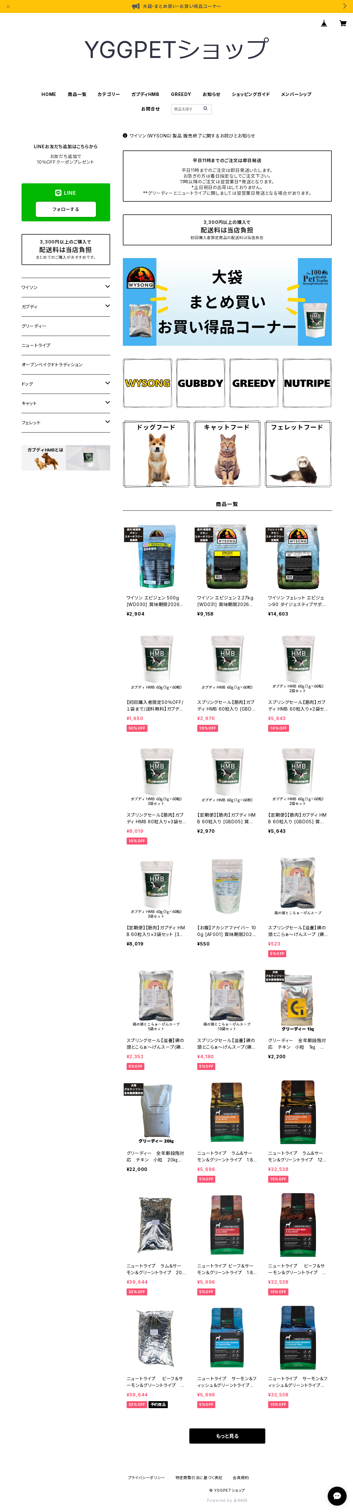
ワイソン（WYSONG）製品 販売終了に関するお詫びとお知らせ (189, 135)
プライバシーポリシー (146, 1477)
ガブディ (30, 306)
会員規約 (241, 1477)
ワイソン (30, 287)
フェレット (31, 422)
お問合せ (150, 108)
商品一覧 (77, 94)
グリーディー (34, 326)
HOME (48, 94)
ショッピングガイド (251, 94)
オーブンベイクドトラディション (52, 364)
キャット (29, 403)
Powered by (227, 1500)
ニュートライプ (36, 345)
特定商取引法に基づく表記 (199, 1477)
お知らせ (211, 94)
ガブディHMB (145, 94)
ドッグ (27, 384)
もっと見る (227, 1436)
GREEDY (181, 94)
